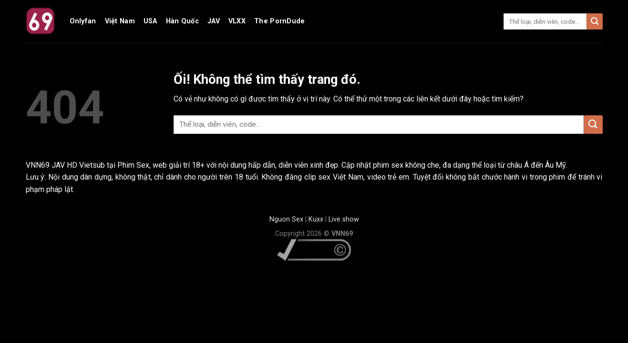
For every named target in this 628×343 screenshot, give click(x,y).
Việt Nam (120, 21)
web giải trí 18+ (179, 165)
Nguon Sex (286, 219)
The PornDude (279, 21)
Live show (344, 219)
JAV (213, 21)
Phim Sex (133, 165)
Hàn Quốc (182, 21)
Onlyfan (83, 21)
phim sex (388, 165)
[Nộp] (595, 21)
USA (150, 21)
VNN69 (38, 165)
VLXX (237, 21)
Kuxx (316, 219)
